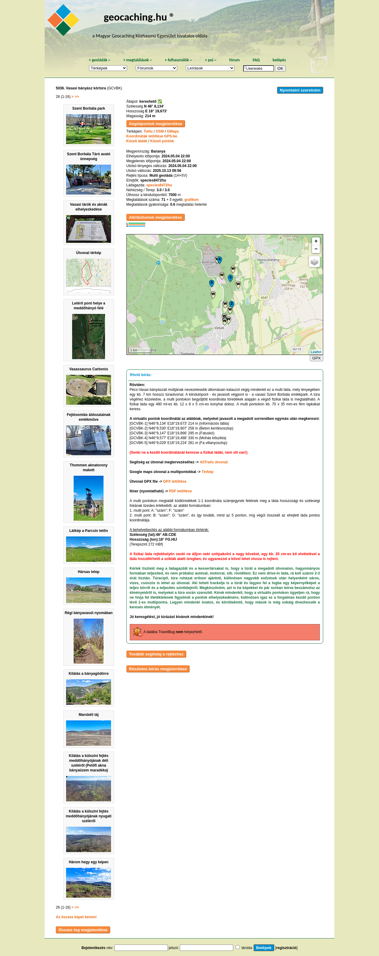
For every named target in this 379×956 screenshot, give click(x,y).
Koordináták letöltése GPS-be (151, 136)
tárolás (246, 948)
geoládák (99, 60)
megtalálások (137, 60)
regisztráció (286, 948)
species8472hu (159, 185)
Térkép (207, 472)
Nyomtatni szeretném (300, 90)
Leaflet (316, 352)
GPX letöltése (174, 481)
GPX (316, 358)
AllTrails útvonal (214, 462)
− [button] (316, 249)
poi (210, 60)
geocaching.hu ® (139, 16)
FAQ (256, 60)
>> (77, 97)
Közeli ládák (136, 141)
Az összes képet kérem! (76, 917)
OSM (160, 131)
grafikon (191, 200)
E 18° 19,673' (156, 111)
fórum (234, 60)
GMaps (173, 131)
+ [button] (316, 241)
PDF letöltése (180, 491)
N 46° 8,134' (154, 106)
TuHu (148, 131)
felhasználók (178, 60)
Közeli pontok (162, 141)
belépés (279, 60)
